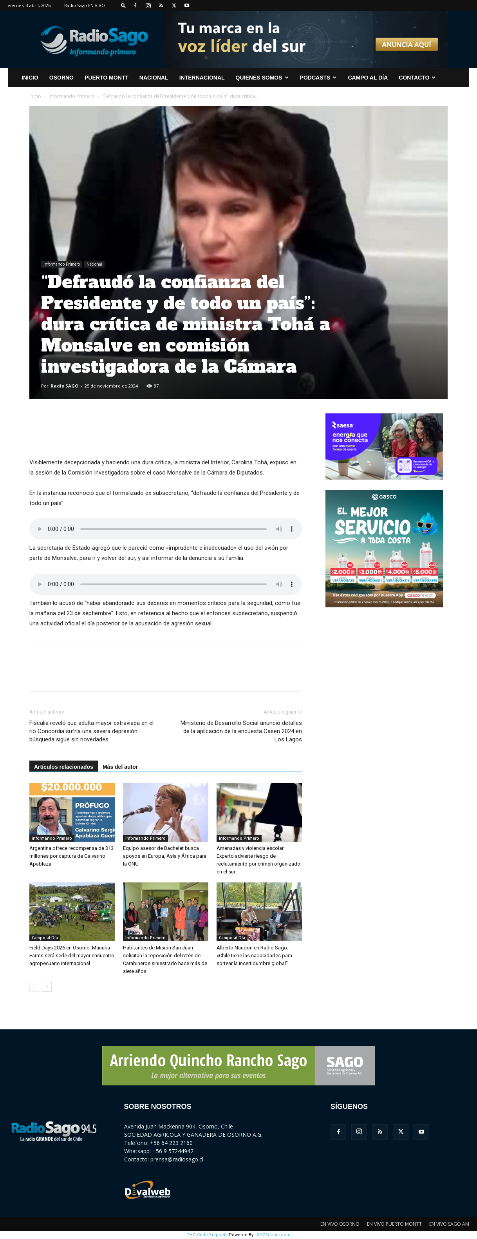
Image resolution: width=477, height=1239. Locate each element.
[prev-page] (34, 987)
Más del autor (120, 767)
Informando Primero (71, 96)
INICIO (30, 77)
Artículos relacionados (63, 767)
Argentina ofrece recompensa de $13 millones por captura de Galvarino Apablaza (71, 856)
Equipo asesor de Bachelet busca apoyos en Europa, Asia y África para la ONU (164, 856)
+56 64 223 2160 (171, 1143)
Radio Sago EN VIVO (84, 5)
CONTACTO (417, 77)
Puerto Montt (106, 77)
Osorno (61, 77)
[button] (123, 5)
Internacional (202, 77)
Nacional (153, 77)
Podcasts (318, 77)
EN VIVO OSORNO (340, 1224)
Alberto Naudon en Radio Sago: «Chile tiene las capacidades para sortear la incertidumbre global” (254, 955)
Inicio (35, 96)
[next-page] (47, 987)
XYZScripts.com (274, 1234)
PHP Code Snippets (207, 1234)
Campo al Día (368, 77)
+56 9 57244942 (172, 1151)
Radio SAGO (64, 386)
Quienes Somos (262, 77)
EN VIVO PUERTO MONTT (394, 1224)
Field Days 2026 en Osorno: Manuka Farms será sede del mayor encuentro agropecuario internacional (71, 955)
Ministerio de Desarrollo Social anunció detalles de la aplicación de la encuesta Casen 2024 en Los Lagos (241, 731)
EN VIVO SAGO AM (449, 1224)
